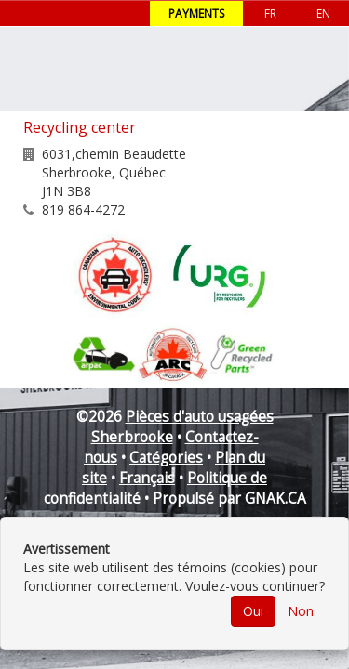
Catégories (166, 457)
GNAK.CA (275, 498)
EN (323, 13)
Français (147, 478)
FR (270, 13)
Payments (196, 13)
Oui (253, 611)
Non (301, 611)
